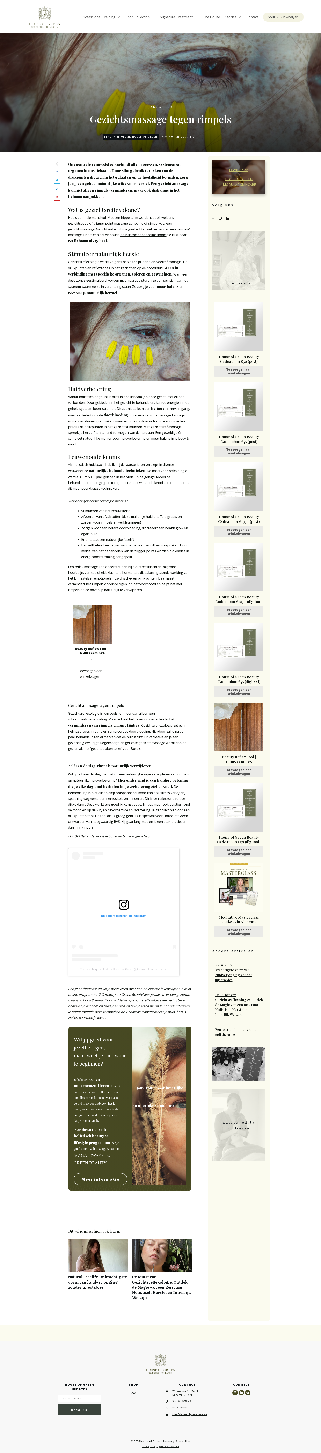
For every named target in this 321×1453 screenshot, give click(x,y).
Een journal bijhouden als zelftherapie (239, 1032)
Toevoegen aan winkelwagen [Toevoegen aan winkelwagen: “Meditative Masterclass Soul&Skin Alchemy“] (238, 932)
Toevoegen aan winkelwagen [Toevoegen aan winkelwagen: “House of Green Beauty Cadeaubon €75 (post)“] (238, 451)
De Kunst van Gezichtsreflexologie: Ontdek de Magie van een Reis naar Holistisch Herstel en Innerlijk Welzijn (162, 1271)
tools (157, 421)
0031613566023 (181, 1401)
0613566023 (179, 1407)
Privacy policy (148, 1446)
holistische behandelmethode (143, 235)
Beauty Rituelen (117, 136)
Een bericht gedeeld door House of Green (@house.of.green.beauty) (124, 969)
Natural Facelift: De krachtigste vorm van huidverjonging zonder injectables (98, 1271)
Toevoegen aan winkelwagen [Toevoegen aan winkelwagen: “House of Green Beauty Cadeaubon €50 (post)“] (238, 371)
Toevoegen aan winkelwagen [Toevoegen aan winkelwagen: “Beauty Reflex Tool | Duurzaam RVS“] (90, 674)
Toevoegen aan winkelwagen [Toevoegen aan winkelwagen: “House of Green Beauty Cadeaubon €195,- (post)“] (238, 531)
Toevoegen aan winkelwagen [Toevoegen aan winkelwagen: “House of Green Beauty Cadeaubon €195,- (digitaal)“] (238, 611)
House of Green (144, 136)
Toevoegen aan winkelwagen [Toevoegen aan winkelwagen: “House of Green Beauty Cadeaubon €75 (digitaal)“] (238, 691)
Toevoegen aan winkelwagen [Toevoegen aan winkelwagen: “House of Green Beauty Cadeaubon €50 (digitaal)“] (238, 852)
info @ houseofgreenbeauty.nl (189, 1414)
